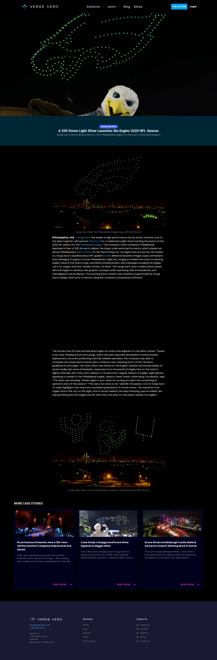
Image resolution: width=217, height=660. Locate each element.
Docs (85, 629)
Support (87, 633)
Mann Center (84, 252)
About (138, 7)
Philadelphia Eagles (91, 244)
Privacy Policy (89, 641)
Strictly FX (95, 241)
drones (107, 255)
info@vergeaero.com (39, 625)
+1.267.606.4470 (36, 628)
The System (179, 6)
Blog (127, 7)
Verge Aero (83, 237)
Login (193, 6)
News (85, 637)
